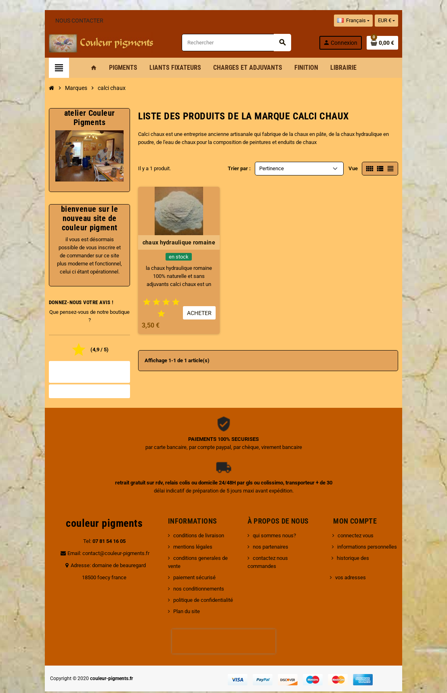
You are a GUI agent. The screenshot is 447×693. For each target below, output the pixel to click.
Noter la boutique (78, 381)
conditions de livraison (193, 525)
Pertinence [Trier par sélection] (271, 168)
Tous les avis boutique (78, 365)
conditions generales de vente (202, 548)
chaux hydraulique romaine (175, 242)
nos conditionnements (193, 570)
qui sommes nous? (276, 525)
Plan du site (181, 593)
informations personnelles (369, 536)
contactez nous (272, 548)
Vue (368, 168)
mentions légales (187, 536)
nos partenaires (272, 536)
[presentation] (223, 623)
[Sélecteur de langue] (368, 21)
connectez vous (357, 525)
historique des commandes (369, 548)
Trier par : (239, 168)
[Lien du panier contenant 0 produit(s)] (397, 43)
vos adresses (352, 559)
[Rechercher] (240, 42)
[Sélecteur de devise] (401, 21)
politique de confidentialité (198, 581)
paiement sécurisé (189, 559)
